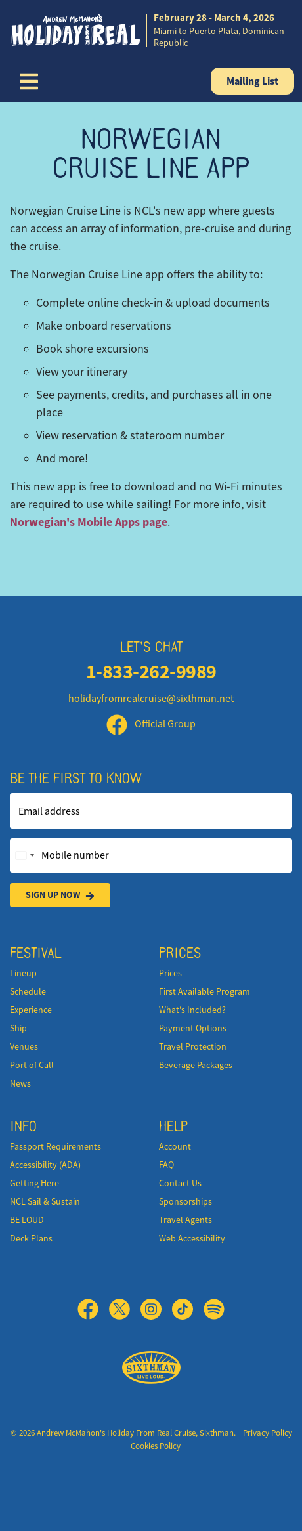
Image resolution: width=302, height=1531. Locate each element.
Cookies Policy (156, 1446)
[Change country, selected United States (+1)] (24, 855)
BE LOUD (27, 1220)
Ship (18, 1028)
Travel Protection (192, 1046)
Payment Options (192, 1028)
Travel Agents (185, 1220)
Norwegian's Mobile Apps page (88, 522)
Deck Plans (31, 1238)
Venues (24, 1046)
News (20, 1083)
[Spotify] (214, 1309)
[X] (124, 1309)
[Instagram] (156, 1309)
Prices (170, 973)
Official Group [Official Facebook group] (151, 724)
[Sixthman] (151, 1368)
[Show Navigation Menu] (29, 81)
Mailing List (252, 81)
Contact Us (180, 1183)
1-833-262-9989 (151, 671)
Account (175, 1146)
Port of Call (32, 1065)
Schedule (28, 991)
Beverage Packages (195, 1065)
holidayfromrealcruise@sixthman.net (151, 698)
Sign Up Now (60, 895)
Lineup (23, 973)
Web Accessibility (192, 1238)
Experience (31, 1010)
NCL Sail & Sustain (45, 1201)
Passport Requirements (55, 1146)
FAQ (166, 1165)
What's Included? (192, 1010)
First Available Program (204, 991)
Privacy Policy (267, 1432)
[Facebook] (93, 1309)
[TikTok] (188, 1309)
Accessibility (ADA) (45, 1165)
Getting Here (34, 1183)
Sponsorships (185, 1201)
